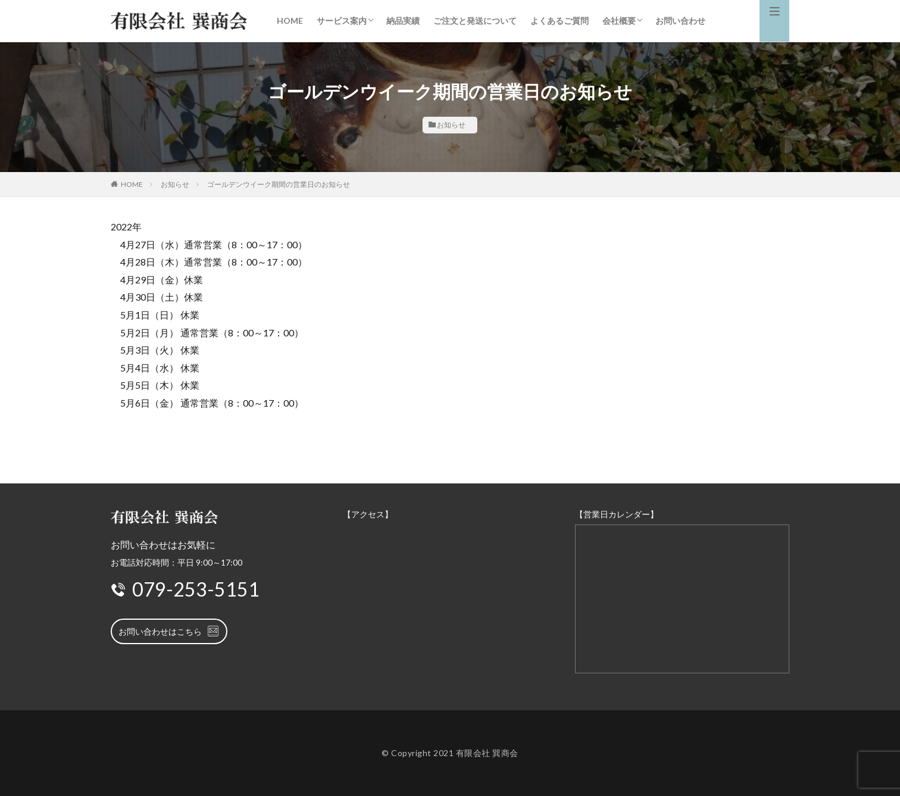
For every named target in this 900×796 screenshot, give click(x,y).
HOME (290, 20)
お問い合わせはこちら (169, 631)
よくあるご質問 (559, 20)
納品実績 (403, 20)
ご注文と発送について (475, 20)
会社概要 (619, 20)
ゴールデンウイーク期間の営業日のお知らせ (278, 184)
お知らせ (451, 124)
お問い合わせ (680, 20)
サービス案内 (342, 20)
